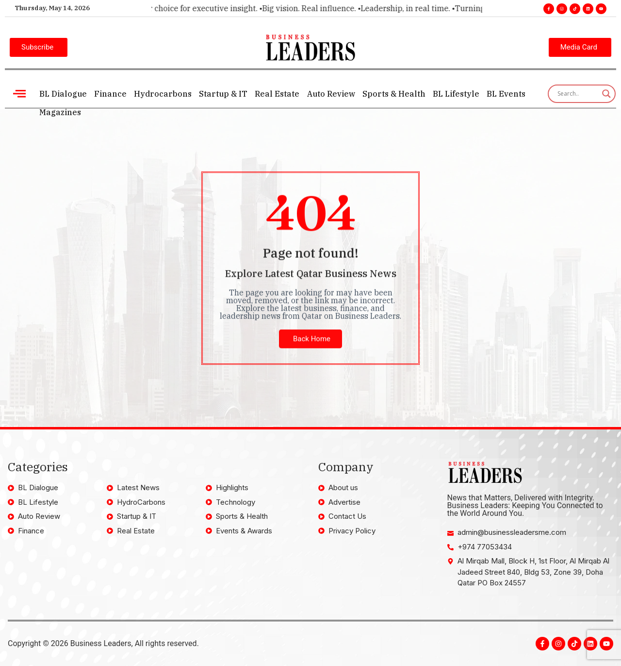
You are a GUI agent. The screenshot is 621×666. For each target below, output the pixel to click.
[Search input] (577, 94)
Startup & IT (221, 94)
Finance (109, 94)
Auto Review (328, 94)
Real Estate (274, 94)
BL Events (501, 94)
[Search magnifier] (606, 94)
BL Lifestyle (451, 94)
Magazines (60, 112)
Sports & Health (390, 94)
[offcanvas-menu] (19, 93)
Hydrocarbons (161, 94)
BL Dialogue (62, 94)
